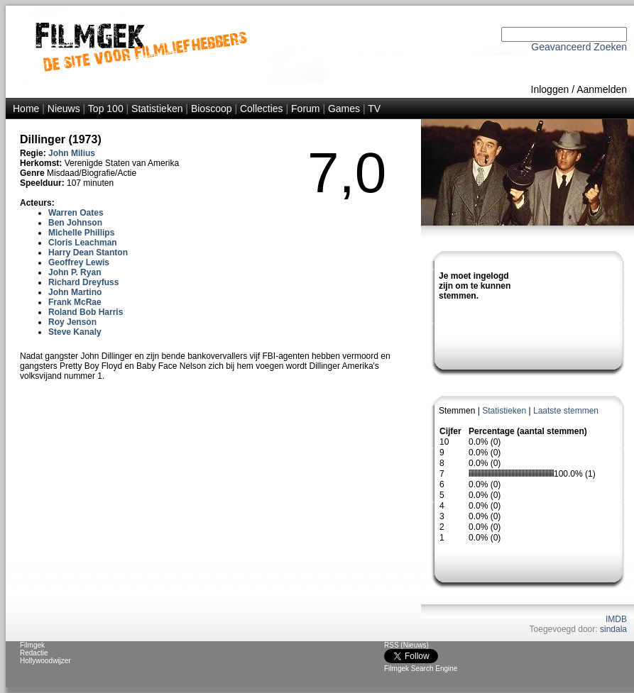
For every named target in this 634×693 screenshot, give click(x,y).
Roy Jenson (72, 322)
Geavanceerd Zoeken (579, 46)
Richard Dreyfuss (83, 282)
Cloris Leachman (82, 243)
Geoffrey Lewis (78, 262)
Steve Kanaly (75, 332)
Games (344, 108)
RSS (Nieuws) (406, 645)
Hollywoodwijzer (45, 661)
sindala (613, 629)
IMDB (616, 619)
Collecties (261, 108)
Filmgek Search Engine (420, 668)
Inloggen (550, 89)
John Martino (75, 292)
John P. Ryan (74, 272)
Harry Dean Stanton (88, 252)
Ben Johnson (75, 223)
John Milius (71, 153)
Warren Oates (76, 213)
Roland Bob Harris (85, 312)
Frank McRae (75, 302)
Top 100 (106, 108)
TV (374, 108)
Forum (305, 108)
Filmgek (32, 645)
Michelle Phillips (81, 233)
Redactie (34, 653)
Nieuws (64, 108)
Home (26, 108)
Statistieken (156, 108)
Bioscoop (211, 108)
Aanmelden (601, 89)
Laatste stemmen (566, 411)
